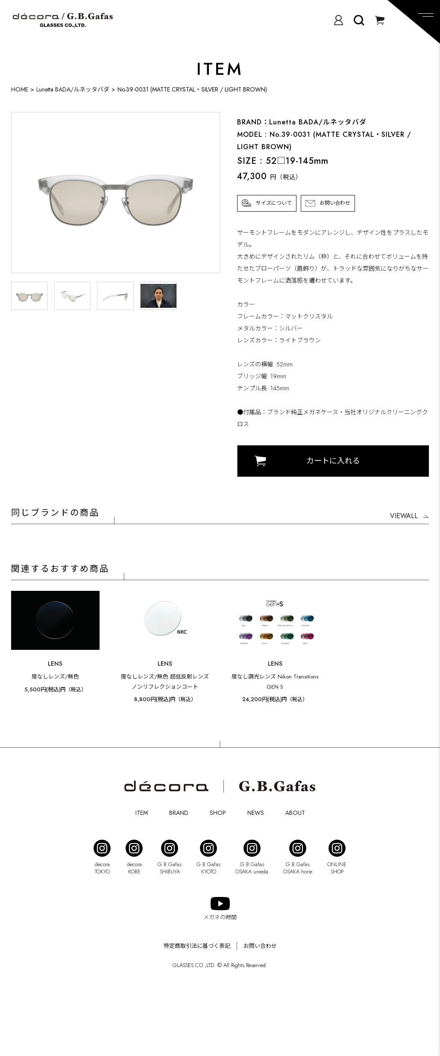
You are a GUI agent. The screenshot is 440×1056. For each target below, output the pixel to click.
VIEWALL (404, 516)
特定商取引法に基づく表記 (197, 946)
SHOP (218, 812)
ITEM (141, 812)
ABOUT (295, 812)
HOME (19, 89)
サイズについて (274, 203)
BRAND (178, 812)
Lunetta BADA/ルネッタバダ (72, 89)
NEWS (255, 812)
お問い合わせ (335, 203)
